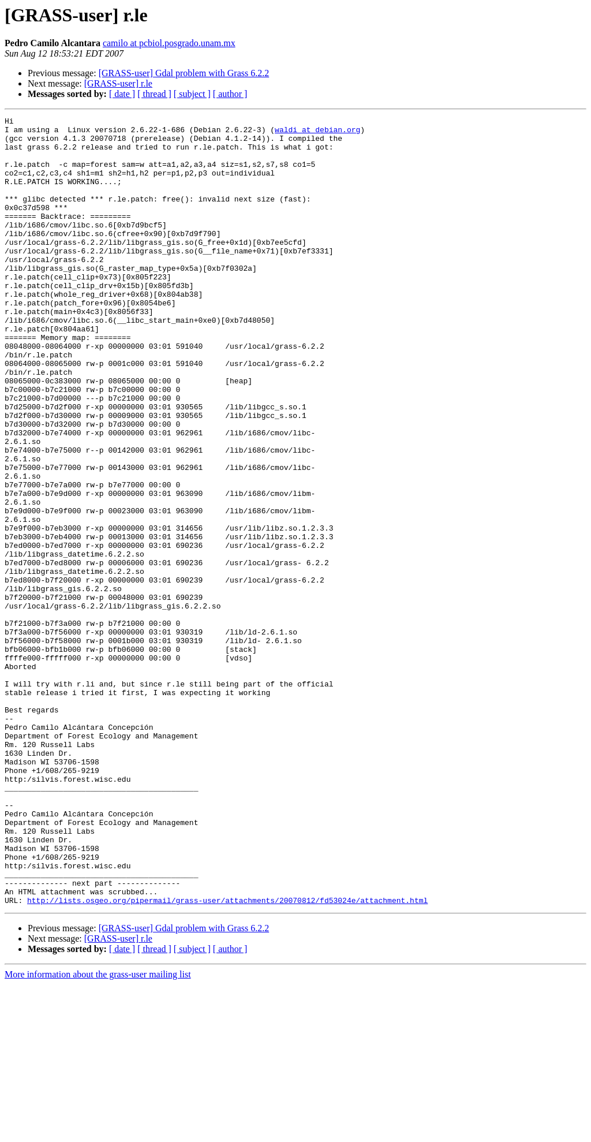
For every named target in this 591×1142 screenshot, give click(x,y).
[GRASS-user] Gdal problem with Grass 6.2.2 (184, 73)
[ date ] (122, 94)
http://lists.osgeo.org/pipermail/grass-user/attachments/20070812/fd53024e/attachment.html (227, 1058)
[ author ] (230, 94)
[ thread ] (154, 94)
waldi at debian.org (317, 133)
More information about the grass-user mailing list (98, 1132)
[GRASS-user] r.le (118, 83)
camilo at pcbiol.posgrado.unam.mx (169, 43)
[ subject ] (192, 94)
